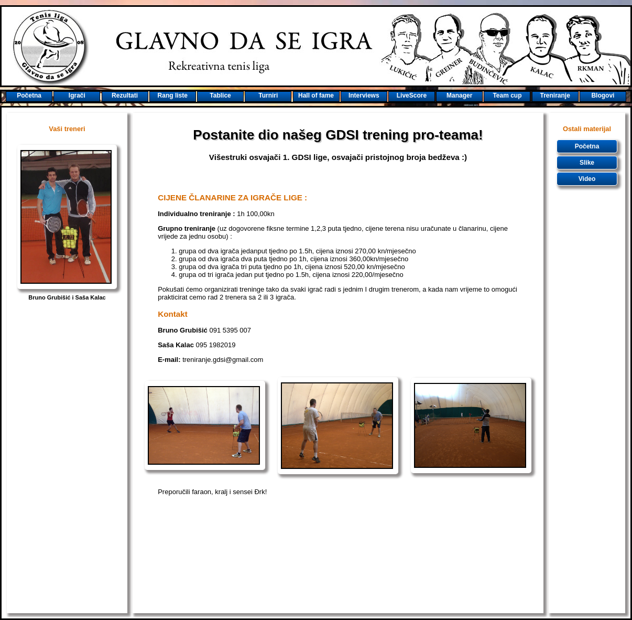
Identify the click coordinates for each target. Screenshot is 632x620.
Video (587, 179)
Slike (587, 162)
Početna (587, 146)
